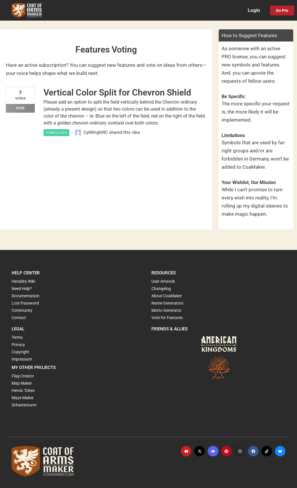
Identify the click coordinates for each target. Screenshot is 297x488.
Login (254, 10)
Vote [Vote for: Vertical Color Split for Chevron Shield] (20, 108)
